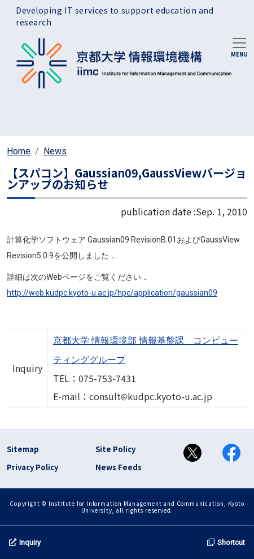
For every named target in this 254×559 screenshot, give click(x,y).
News (55, 151)
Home (18, 151)
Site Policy (115, 449)
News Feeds (118, 467)
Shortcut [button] (226, 542)
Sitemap (23, 449)
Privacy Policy (32, 467)
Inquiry (25, 542)
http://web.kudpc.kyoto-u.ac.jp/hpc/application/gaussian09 (112, 292)
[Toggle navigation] (239, 46)
